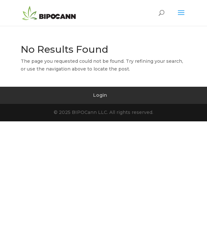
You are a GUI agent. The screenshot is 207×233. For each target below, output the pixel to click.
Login (100, 95)
